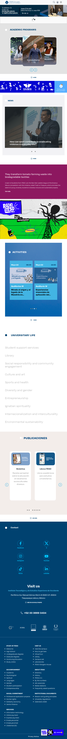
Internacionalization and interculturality (31, 414)
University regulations (43, 699)
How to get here (40, 651)
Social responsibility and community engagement (29, 364)
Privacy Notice (33, 736)
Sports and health (17, 382)
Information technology (15, 712)
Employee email (12, 723)
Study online (11, 662)
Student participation (14, 686)
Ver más (7, 191)
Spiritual (9, 678)
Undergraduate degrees (14, 654)
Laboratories (39, 662)
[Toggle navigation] (60, 2)
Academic (10, 673)
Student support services (22, 347)
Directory (38, 673)
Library (9, 355)
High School (10, 651)
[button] (31, 151)
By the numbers (40, 680)
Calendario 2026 (41, 702)
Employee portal (12, 720)
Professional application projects (18, 696)
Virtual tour (39, 654)
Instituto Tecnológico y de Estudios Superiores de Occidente (33, 590)
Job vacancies (40, 683)
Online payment (12, 715)
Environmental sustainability (24, 422)
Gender (9, 683)
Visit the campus (41, 649)
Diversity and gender (18, 390)
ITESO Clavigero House (43, 664)
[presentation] (7, 485)
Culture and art (15, 374)
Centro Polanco (12, 704)
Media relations (40, 686)
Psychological (11, 675)
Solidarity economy (13, 702)
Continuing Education (14, 659)
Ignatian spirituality (18, 406)
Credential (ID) (11, 725)
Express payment (12, 718)
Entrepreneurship (16, 398)
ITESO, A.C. (38, 678)
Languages (10, 680)
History (37, 675)
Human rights (11, 699)
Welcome (9, 649)
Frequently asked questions (45, 688)
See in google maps (33, 602)
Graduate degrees (12, 656)
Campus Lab (39, 659)
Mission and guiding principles (46, 696)
